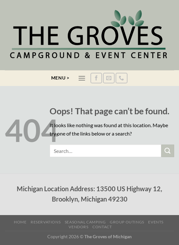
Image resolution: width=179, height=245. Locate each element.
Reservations (46, 222)
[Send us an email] (109, 78)
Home (20, 222)
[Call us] (121, 78)
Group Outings (127, 222)
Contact (102, 226)
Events (156, 222)
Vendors (78, 226)
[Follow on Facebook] (96, 78)
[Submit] (167, 151)
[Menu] (82, 78)
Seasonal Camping (85, 222)
